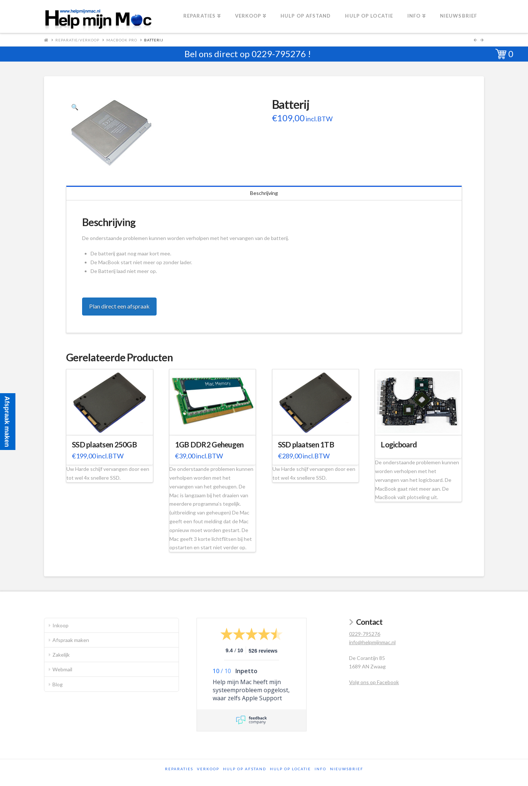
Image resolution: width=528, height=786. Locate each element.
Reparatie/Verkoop (77, 40)
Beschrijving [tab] (264, 193)
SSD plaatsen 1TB (306, 444)
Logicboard (399, 444)
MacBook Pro (121, 40)
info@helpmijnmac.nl (372, 642)
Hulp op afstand (244, 769)
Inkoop (60, 625)
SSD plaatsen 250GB (104, 444)
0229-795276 (279, 53)
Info (320, 769)
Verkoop (208, 769)
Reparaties (179, 769)
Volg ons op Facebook (374, 682)
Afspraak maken (70, 640)
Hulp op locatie (290, 769)
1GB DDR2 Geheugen (209, 444)
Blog (57, 684)
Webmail (62, 669)
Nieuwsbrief (346, 769)
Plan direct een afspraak (119, 306)
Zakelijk (61, 655)
